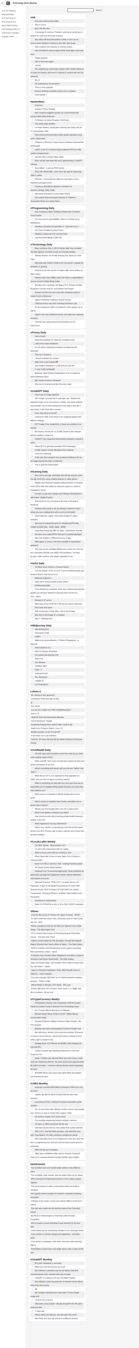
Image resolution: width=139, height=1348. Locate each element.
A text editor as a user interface (43, 736)
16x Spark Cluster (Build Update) (48, 867)
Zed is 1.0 (35, 714)
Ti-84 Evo (39, 105)
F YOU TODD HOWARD (45, 369)
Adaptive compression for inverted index (51, 234)
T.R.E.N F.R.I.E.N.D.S (44, 1300)
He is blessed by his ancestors (47, 84)
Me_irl (37, 80)
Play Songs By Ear (9, 22)
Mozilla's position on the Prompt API (45, 732)
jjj (31, 702)
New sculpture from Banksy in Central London (53, 47)
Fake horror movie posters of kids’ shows (51, 582)
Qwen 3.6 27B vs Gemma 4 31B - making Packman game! (59, 864)
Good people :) (41, 95)
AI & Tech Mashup (9, 11)
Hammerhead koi (42, 629)
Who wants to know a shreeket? (48, 380)
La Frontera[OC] (41, 684)
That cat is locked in (43, 355)
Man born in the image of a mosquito (50, 615)
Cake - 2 (38, 670)
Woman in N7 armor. (43, 600)
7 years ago (39, 1311)
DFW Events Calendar (10, 33)
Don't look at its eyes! (43, 608)
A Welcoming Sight (42, 585)
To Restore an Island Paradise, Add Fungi (52, 120)
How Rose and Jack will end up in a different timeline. (56, 1318)
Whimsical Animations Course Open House (52, 194)
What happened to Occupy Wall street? (51, 824)
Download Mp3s (8, 14)
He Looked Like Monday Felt (46, 655)
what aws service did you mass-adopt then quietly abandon (59, 1128)
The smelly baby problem (45, 124)
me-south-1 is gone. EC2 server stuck (50, 1117)
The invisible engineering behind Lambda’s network (56, 1120)
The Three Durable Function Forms (49, 230)
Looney (38, 65)
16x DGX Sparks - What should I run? (50, 845)
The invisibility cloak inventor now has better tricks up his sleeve (57, 1175)
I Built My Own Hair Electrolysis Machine (47, 717)
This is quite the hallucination (46, 465)
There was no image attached (47, 395)
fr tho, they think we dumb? (46, 413)
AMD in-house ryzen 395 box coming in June (53, 853)
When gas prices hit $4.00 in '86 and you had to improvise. (59, 604)
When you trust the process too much (50, 1267)
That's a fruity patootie (44, 87)
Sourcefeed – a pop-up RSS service (49, 168)
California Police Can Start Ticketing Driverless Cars (56, 303)
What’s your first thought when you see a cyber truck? (57, 809)
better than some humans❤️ (46, 362)
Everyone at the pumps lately (47, 21)
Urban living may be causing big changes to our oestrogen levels (57, 1230)
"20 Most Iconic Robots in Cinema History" (52, 567)
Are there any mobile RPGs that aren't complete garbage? (58, 534)
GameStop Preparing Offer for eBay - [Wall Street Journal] (58, 531)
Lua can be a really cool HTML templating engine (51, 710)
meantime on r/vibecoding (45, 901)
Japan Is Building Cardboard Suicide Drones (53, 300)
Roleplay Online (8, 36)
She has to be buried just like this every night (53, 384)
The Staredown (41, 677)
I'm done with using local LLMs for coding (51, 849)
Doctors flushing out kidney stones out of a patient (55, 91)
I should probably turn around (47, 358)
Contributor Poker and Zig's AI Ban (45, 699)
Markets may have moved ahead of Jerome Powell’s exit (58, 1029)
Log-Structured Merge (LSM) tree (48, 238)
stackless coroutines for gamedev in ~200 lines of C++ (57, 227)
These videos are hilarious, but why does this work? (56, 1315)
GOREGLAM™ (41, 666)
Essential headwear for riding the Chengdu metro (55, 340)
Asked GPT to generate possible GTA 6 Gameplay (55, 446)
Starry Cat (39, 659)
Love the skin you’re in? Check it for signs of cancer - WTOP (55, 915)
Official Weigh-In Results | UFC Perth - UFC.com (51, 985)
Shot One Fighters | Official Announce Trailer (53, 538)
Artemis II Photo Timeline (45, 109)
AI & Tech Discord (8, 18)
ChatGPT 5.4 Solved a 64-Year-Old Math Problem (55, 1278)
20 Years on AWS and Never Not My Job (51, 1124)
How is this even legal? (44, 62)
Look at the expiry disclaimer (46, 344)
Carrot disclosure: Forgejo (41, 721)
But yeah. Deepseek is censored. (48, 1263)
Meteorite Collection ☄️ (44, 578)
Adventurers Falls (42, 633)
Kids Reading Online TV (11, 29)
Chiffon (38, 637)
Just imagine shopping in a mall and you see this (54, 366)
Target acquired (41, 58)
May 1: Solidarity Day (43, 619)
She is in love (40, 25)
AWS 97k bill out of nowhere (46, 1150)
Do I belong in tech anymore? (43, 695)
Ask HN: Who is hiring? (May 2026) (49, 157)
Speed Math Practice (10, 25)
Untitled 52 (39, 681)
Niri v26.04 (35, 706)
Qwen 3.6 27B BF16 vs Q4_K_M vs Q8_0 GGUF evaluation (59, 904)
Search (99, 10)
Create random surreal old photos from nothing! (54, 450)
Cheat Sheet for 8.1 (43, 648)
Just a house (40, 336)
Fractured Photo (41, 673)
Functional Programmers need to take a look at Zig (51, 725)
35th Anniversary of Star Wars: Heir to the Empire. (55, 611)
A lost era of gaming (43, 454)
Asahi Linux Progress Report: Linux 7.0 (47, 728)
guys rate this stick (42, 28)
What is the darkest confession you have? (52, 813)
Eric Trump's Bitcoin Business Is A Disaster (52, 1010)
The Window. (40, 662)
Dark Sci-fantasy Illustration (46, 651)
